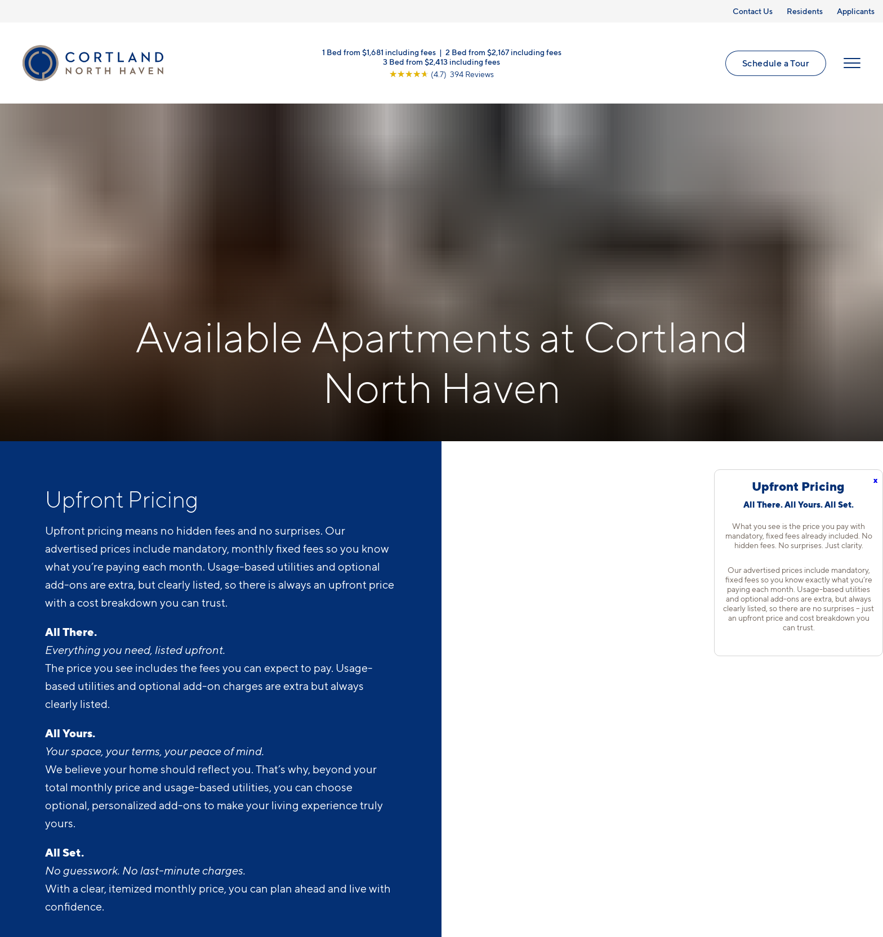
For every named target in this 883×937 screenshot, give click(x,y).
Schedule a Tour (775, 63)
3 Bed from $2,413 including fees (441, 61)
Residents (805, 11)
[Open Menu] (852, 63)
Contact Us (753, 11)
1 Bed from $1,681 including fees (379, 52)
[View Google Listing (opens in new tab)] (441, 74)
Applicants (856, 11)
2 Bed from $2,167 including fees (503, 52)
